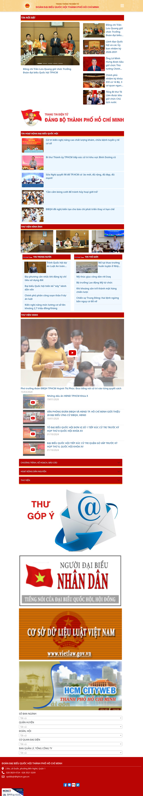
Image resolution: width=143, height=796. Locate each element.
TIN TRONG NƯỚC (37, 256)
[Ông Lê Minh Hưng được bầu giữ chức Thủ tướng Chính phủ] (50, 63)
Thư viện (25, 480)
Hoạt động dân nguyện (33, 471)
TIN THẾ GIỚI (86, 256)
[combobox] (70, 718)
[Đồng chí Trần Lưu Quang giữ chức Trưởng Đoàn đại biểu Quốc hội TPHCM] (39, 63)
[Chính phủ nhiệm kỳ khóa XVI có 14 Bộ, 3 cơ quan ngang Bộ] (55, 63)
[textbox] (70, 718)
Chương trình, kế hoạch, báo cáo (39, 462)
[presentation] (22, 241)
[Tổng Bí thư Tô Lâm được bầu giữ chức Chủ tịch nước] (60, 63)
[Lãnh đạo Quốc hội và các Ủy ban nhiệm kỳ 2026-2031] (45, 63)
